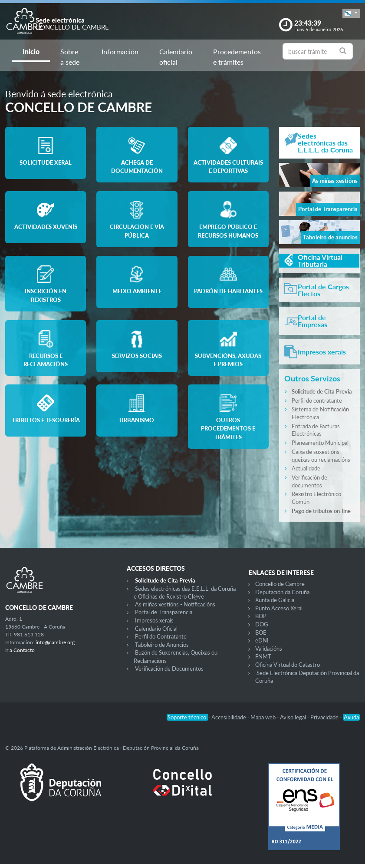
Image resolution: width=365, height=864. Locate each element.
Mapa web (263, 717)
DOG (261, 624)
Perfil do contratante (317, 400)
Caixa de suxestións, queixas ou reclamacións (321, 455)
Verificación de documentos (309, 481)
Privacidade (325, 717)
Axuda (351, 717)
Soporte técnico (187, 717)
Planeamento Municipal (320, 442)
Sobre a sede (69, 56)
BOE (260, 632)
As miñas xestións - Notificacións (175, 604)
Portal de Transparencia (163, 612)
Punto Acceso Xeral (279, 608)
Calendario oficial (175, 56)
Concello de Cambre (280, 583)
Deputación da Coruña (282, 592)
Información (120, 51)
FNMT (263, 656)
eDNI (262, 640)
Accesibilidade (229, 717)
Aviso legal (293, 717)
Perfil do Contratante (161, 636)
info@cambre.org (55, 642)
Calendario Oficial (156, 628)
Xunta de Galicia (274, 599)
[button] (351, 13)
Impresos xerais (154, 620)
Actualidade (306, 468)
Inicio (31, 51)
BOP (260, 615)
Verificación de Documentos (169, 668)
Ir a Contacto (20, 650)
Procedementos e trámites (237, 56)
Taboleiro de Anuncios (162, 644)
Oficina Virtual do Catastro (287, 664)
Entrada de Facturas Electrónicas (316, 430)
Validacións (268, 648)
